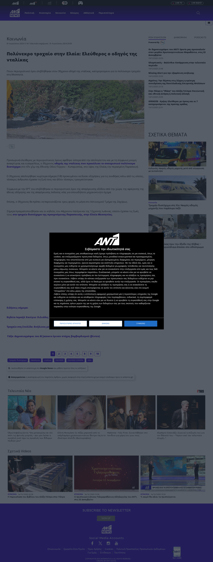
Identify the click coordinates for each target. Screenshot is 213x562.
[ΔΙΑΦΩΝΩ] (158, 238)
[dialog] (106, 281)
